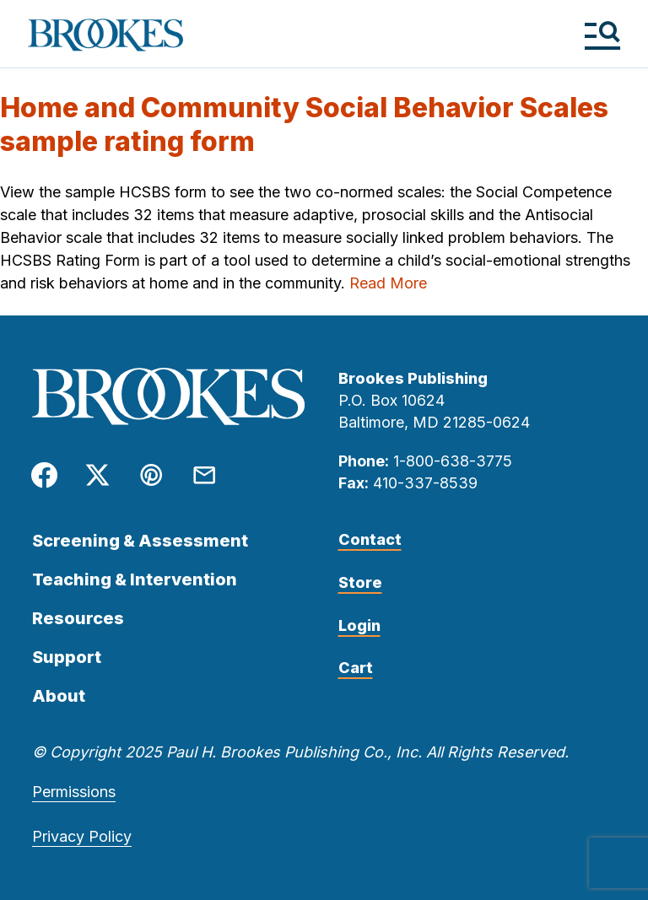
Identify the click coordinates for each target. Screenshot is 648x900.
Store (360, 582)
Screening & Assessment (140, 541)
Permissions (74, 791)
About (58, 696)
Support (66, 657)
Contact (370, 539)
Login (359, 625)
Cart (355, 667)
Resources (78, 618)
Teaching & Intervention (134, 579)
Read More (388, 283)
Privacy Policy (82, 836)
